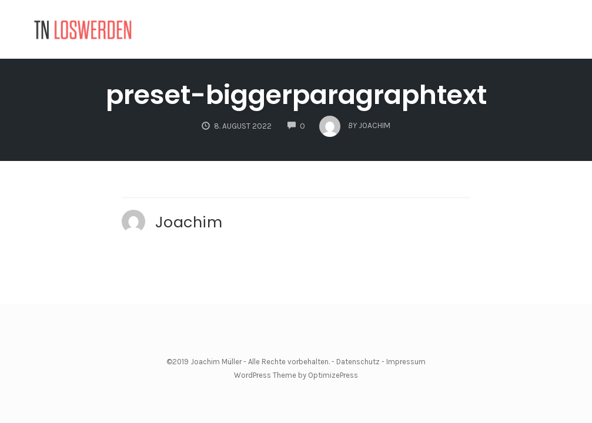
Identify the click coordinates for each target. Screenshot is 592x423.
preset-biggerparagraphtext (296, 94)
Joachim (189, 222)
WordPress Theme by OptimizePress (296, 375)
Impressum (406, 361)
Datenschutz (358, 361)
